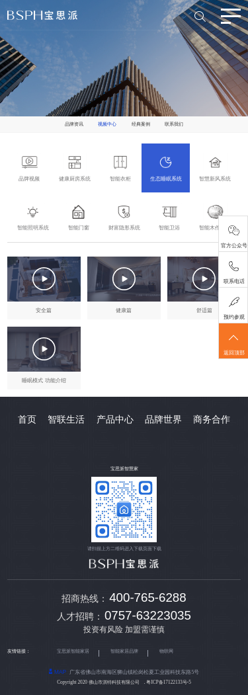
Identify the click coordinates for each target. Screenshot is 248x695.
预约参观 (234, 317)
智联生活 (66, 420)
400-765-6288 (147, 597)
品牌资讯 (74, 124)
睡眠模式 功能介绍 (43, 381)
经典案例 (141, 124)
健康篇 (124, 310)
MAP (57, 672)
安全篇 (44, 310)
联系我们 (174, 124)
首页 (27, 420)
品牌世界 (163, 420)
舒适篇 (204, 310)
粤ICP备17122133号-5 (168, 682)
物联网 (166, 651)
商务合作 (211, 420)
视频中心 (107, 124)
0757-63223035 (147, 615)
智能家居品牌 (124, 651)
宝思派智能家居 (73, 651)
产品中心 (115, 420)
